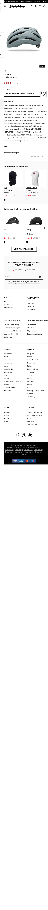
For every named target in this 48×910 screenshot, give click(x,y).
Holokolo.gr (24, 454)
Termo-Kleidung (8, 369)
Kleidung (6, 412)
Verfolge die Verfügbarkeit (20, 94)
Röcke (29, 387)
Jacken (5, 366)
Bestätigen (40, 277)
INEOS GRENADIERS (35, 415)
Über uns (6, 301)
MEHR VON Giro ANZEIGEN (24, 249)
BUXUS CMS (20, 447)
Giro (3, 71)
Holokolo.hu (28, 450)
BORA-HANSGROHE (34, 412)
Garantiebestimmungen (11, 328)
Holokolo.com (18, 452)
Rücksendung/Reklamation (12, 331)
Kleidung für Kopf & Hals (12, 381)
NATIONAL (31, 421)
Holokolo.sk (36, 447)
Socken (6, 375)
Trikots (5, 357)
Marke (5, 421)
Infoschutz (30, 328)
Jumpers (30, 381)
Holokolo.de (29, 452)
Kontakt (6, 304)
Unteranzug (7, 391)
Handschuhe (7, 372)
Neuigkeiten (7, 354)
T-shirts (29, 384)
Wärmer (6, 378)
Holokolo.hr (39, 452)
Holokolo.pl (19, 450)
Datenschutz (31, 325)
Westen (6, 384)
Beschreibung (7, 101)
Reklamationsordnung (11, 325)
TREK (29, 418)
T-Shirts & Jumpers (10, 387)
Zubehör (6, 415)
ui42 (29, 447)
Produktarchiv (8, 308)
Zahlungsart (31, 303)
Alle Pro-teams (32, 424)
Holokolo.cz (9, 450)
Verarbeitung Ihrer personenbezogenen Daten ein (24, 283)
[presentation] (3, 186)
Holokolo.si (8, 452)
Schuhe (6, 418)
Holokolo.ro (38, 450)
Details (4, 147)
